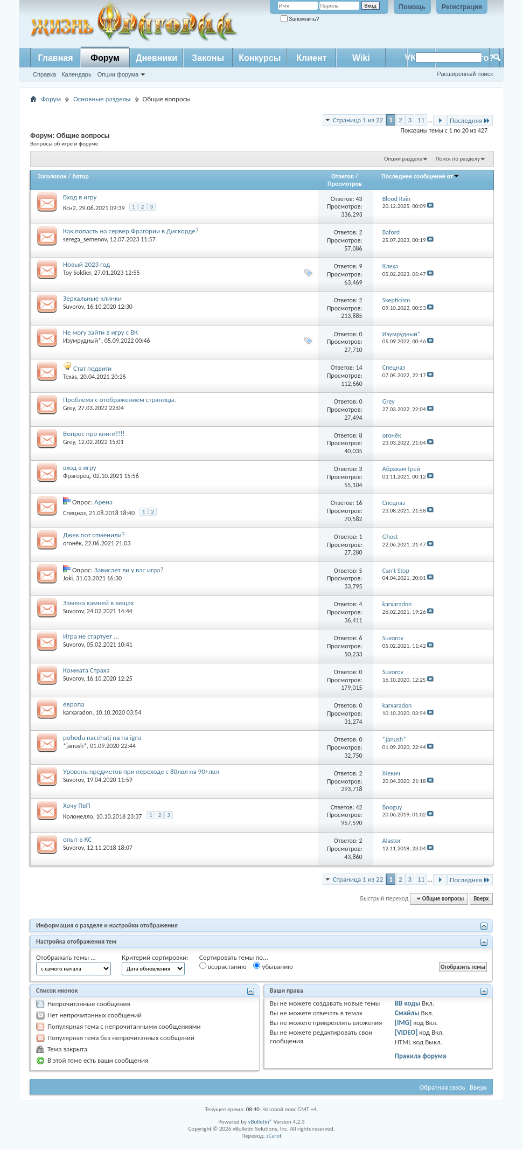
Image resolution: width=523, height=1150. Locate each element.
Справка (44, 74)
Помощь (412, 7)
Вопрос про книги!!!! (94, 433)
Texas (70, 376)
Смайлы (407, 1013)
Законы (208, 58)
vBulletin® (260, 1121)
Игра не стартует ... (91, 636)
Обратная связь (442, 1087)
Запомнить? (300, 19)
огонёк (72, 543)
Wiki (361, 58)
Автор (80, 176)
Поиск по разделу (458, 158)
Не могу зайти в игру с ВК (100, 332)
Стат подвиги (92, 368)
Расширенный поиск (465, 74)
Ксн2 (69, 208)
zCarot (274, 1135)
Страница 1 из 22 (358, 120)
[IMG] (403, 1023)
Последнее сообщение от (420, 176)
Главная (55, 58)
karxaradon (78, 712)
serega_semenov (85, 239)
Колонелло (78, 816)
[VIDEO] (406, 1032)
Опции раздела (403, 158)
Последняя (470, 120)
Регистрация (462, 7)
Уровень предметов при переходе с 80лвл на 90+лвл (141, 771)
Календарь (76, 74)
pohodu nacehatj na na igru (102, 737)
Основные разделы (101, 99)
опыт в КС (77, 839)
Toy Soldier (77, 272)
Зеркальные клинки (92, 298)
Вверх (481, 898)
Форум (105, 58)
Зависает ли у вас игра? (129, 570)
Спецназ (74, 513)
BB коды (408, 1003)
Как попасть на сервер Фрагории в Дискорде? (131, 231)
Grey (69, 408)
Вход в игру (80, 197)
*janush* (75, 746)
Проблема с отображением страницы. (119, 400)
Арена (103, 502)
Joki (68, 578)
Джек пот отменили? (94, 535)
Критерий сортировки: (155, 957)
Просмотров (344, 184)
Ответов (342, 176)
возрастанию (223, 966)
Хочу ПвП (76, 805)
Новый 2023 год (86, 264)
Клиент (311, 58)
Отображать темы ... (66, 957)
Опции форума (117, 74)
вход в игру (79, 467)
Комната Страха (86, 670)
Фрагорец (76, 476)
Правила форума (421, 1056)
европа (73, 704)
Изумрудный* (82, 340)
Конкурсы (260, 58)
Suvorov (73, 306)
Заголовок (52, 176)
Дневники (156, 58)
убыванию (272, 966)
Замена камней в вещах (98, 603)
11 (420, 120)
